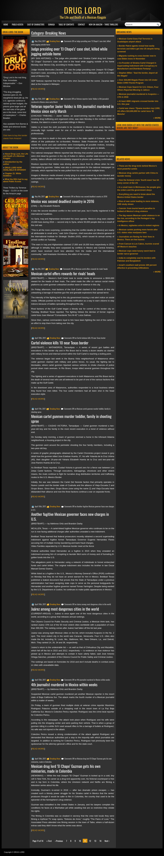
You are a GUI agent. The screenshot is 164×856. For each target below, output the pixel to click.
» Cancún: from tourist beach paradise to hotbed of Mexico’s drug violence (136, 209)
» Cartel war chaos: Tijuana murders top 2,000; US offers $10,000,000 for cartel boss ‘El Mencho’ (138, 111)
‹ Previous (59, 840)
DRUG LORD (83, 10)
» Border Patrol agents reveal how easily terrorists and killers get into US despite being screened (138, 49)
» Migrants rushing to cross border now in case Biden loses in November (136, 57)
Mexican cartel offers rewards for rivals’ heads (63, 273)
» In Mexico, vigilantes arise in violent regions (138, 225)
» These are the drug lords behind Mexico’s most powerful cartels (137, 167)
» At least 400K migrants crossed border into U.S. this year (137, 102)
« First (49, 840)
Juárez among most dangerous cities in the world (65, 609)
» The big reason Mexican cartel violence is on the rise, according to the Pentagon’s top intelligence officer (138, 218)
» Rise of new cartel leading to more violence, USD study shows (138, 202)
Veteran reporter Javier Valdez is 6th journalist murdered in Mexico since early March (72, 108)
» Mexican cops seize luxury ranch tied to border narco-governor (136, 252)
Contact (81, 24)
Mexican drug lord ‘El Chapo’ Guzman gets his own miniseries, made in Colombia (66, 768)
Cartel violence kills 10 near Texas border (60, 343)
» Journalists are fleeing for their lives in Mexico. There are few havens (135, 238)
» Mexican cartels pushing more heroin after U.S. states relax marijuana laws (137, 231)
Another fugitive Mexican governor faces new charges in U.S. (70, 516)
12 (90, 840)
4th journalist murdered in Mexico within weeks (64, 684)
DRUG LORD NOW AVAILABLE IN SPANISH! (14, 169)
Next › (107, 840)
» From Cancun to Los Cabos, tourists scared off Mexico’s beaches (138, 245)
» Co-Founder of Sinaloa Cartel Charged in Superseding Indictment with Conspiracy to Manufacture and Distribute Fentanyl (137, 66)
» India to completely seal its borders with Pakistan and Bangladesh (136, 259)
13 (95, 840)
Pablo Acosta (17, 24)
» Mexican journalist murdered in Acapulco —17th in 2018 (138, 95)
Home (6, 24)
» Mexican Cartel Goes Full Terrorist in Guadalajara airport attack (135, 40)
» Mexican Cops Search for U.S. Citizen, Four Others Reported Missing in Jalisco (138, 88)
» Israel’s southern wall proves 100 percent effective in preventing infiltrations (137, 266)
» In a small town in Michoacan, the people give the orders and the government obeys (139, 188)
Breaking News (55, 41)
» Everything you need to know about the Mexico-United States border (136, 195)
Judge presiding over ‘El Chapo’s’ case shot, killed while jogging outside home (69, 51)
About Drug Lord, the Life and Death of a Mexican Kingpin (15, 156)
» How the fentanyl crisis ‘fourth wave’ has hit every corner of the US (138, 181)
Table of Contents (66, 24)
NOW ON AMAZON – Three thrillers (103, 24)
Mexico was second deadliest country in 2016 (62, 201)
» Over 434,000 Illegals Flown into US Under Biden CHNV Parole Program (137, 81)
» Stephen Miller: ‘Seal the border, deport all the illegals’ (137, 74)
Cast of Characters (35, 24)
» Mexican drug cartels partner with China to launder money (137, 174)
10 (80, 840)
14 (100, 840)
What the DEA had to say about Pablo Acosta (15, 180)
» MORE (157, 118)
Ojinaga (51, 24)
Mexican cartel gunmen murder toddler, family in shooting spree (71, 418)
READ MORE (38, 89)
